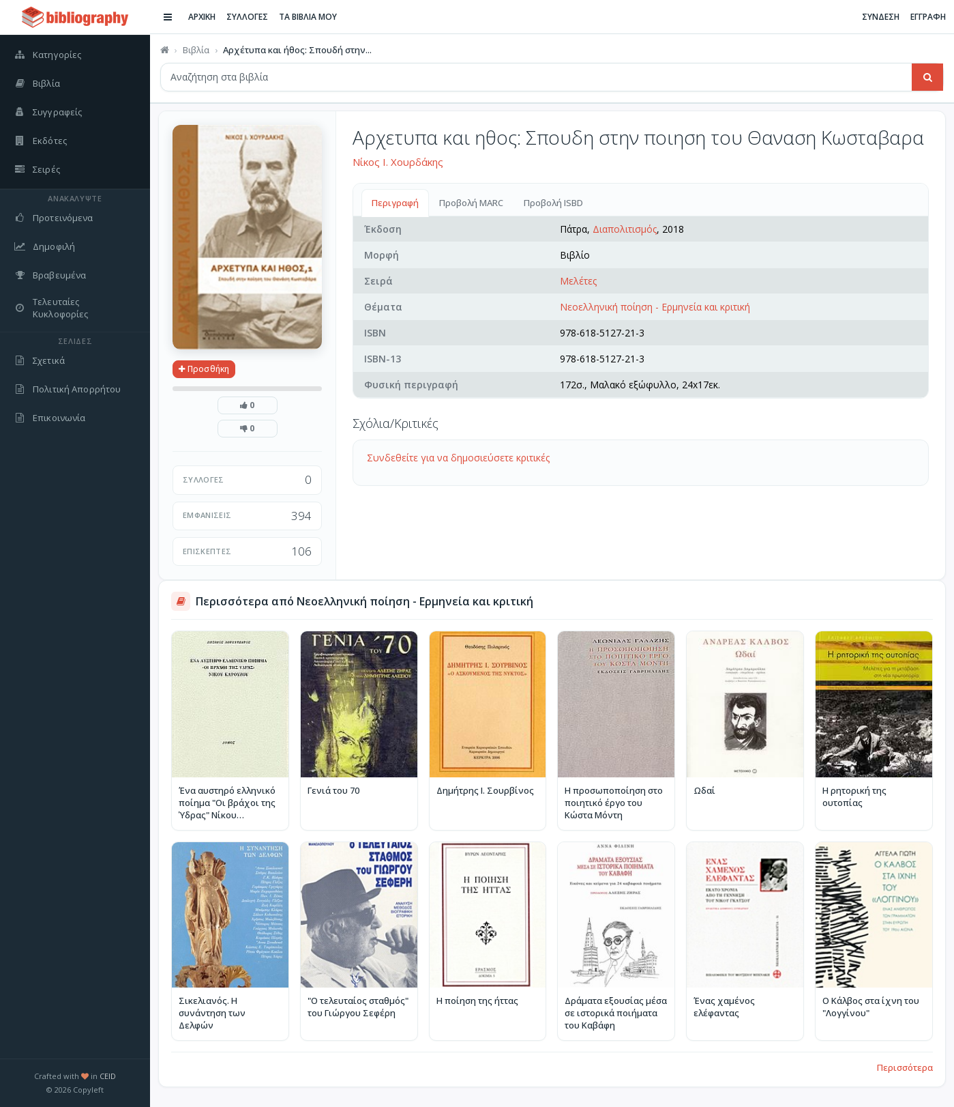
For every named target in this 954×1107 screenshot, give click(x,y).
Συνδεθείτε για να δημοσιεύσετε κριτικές (458, 457)
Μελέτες (578, 280)
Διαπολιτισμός (625, 228)
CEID (108, 1076)
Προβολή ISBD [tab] (553, 203)
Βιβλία (196, 50)
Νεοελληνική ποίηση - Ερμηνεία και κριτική (655, 306)
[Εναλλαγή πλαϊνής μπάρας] (168, 17)
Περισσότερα (905, 1067)
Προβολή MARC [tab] (471, 203)
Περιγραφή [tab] (395, 203)
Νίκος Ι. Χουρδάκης (398, 162)
